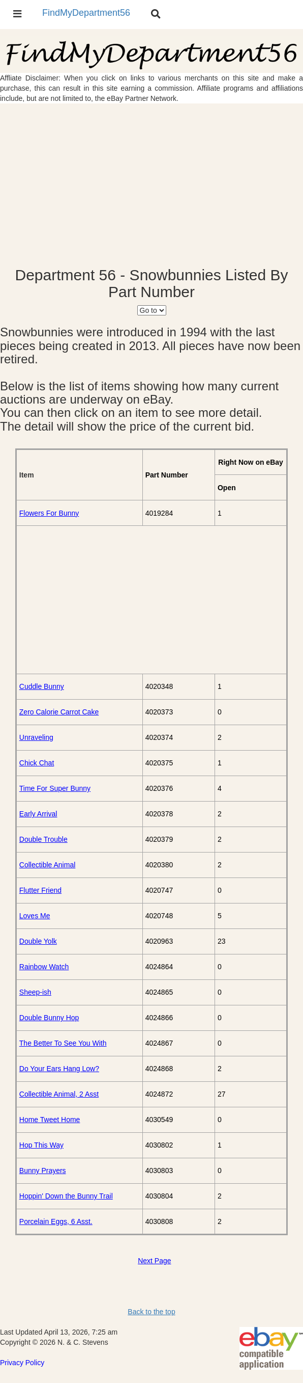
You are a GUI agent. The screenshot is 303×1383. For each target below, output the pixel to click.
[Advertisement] (151, 185)
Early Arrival (38, 814)
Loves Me (34, 916)
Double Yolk (38, 941)
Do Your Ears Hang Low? (59, 1069)
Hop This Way (41, 1145)
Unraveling (36, 737)
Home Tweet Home (49, 1119)
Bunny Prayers (42, 1170)
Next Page (154, 1261)
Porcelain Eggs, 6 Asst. (56, 1221)
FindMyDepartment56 (86, 13)
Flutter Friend (40, 890)
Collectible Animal (47, 865)
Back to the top (151, 1312)
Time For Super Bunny (54, 788)
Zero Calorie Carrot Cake (59, 712)
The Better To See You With (63, 1043)
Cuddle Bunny (41, 686)
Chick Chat (36, 763)
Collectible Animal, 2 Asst (59, 1094)
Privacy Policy (22, 1363)
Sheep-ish (35, 992)
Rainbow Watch (44, 967)
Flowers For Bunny (49, 513)
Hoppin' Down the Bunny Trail (66, 1196)
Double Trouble (43, 839)
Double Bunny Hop (49, 1018)
